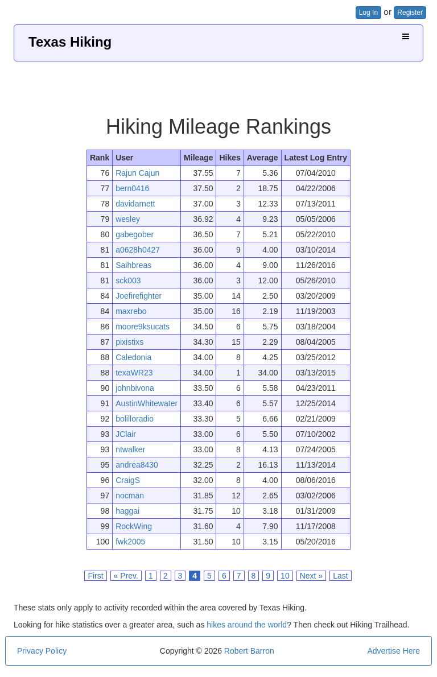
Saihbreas (133, 265)
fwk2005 (130, 541)
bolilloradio (135, 418)
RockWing (134, 526)
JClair (126, 434)
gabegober (135, 234)
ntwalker (130, 449)
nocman (130, 495)
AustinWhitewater (147, 403)
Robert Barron (249, 650)
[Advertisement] (218, 84)
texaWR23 (134, 372)
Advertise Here (393, 650)
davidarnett (135, 203)
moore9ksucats (143, 326)
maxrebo (131, 311)
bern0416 (132, 188)
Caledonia (133, 357)
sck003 (128, 280)
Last (340, 575)
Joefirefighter (139, 295)
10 (285, 575)
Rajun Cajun (137, 172)
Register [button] (410, 12)
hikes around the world (247, 624)
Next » (311, 575)
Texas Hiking (70, 41)
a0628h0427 (138, 249)
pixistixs (129, 341)
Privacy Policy (42, 650)
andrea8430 (137, 464)
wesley (128, 219)
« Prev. (126, 575)
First (95, 575)
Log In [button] (368, 12)
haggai (127, 510)
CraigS (128, 480)
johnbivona (135, 388)
